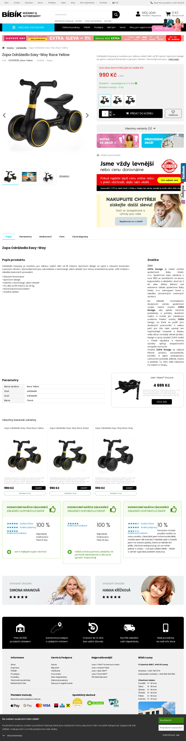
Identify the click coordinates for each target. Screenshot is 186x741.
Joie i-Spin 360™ (99, 670)
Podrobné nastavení (171, 727)
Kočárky (78, 21)
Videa (63, 2)
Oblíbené (55, 670)
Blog (73, 2)
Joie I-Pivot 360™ (99, 673)
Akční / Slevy (166, 28)
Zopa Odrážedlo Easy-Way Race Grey (114, 427)
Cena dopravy (82, 235)
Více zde (162, 400)
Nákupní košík (178, 16)
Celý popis (173, 59)
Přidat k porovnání (108, 154)
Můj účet (149, 13)
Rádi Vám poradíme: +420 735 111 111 (167, 3)
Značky (17, 2)
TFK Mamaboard (99, 676)
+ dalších (64, 176)
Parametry (26, 235)
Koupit (38, 487)
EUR (115, 3)
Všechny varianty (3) (140, 127)
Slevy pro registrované (141, 27)
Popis (9, 235)
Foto (63, 235)
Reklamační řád (18, 682)
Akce (7, 2)
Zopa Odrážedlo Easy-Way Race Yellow (24, 427)
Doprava (29, 2)
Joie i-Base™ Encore (161, 376)
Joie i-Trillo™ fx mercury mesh (105, 663)
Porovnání (56, 673)
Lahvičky (107, 21)
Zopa (49, 60)
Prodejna (52, 2)
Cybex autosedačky (93, 21)
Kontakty (103, 2)
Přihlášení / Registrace (151, 16)
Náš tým (111, 27)
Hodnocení (47, 235)
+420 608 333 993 (166, 673)
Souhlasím (166, 720)
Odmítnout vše (171, 735)
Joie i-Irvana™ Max (100, 666)
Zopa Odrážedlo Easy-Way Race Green (69, 427)
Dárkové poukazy (71, 27)
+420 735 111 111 (153, 670)
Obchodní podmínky (20, 679)
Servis (40, 2)
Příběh (87, 27)
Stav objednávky (87, 2)
